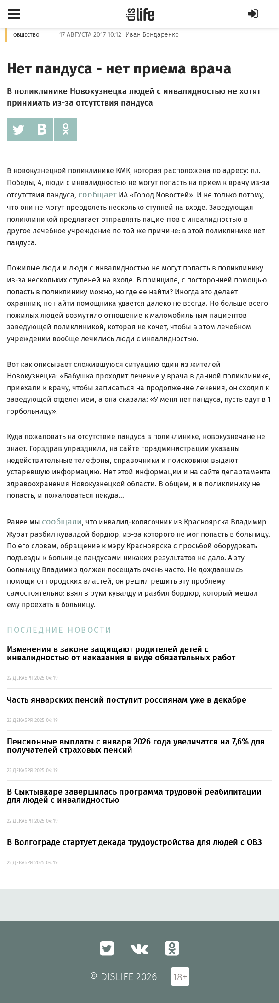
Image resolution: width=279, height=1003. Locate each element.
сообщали (62, 522)
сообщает (97, 195)
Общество (26, 35)
